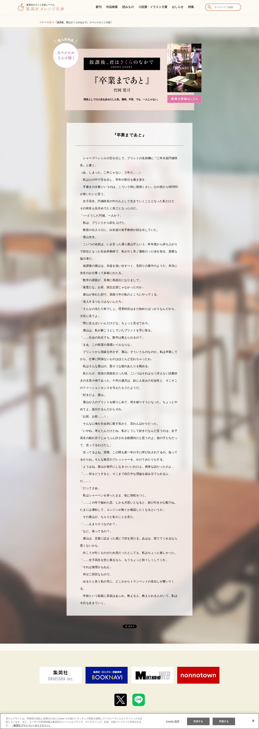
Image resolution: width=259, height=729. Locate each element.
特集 (191, 6)
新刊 (98, 6)
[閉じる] (253, 723)
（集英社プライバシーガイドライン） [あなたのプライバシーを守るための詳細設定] (31, 727)
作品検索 (112, 6)
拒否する (198, 723)
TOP (42, 22)
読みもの (128, 6)
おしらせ (177, 6)
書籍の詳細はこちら (184, 99)
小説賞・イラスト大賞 (152, 6)
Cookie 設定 (172, 723)
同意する (224, 723)
